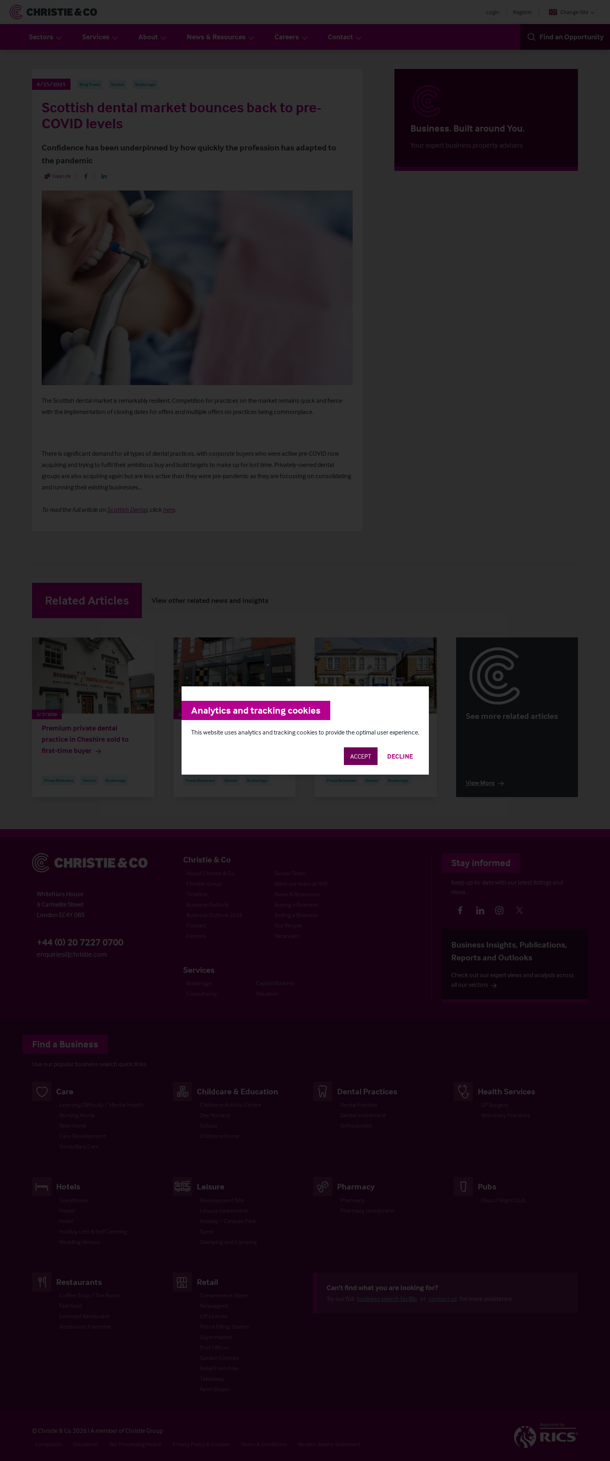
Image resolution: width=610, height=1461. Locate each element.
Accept (360, 756)
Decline (400, 756)
